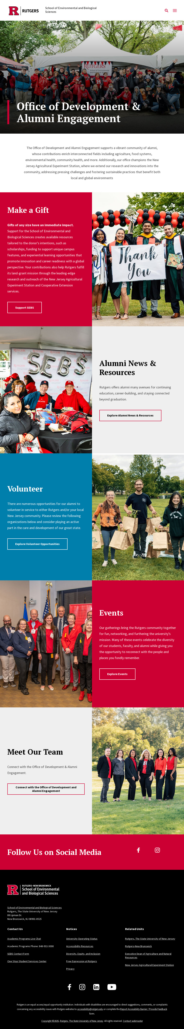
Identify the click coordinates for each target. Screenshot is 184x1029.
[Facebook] (138, 850)
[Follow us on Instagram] (82, 987)
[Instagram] (157, 850)
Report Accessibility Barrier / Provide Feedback (143, 1009)
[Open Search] (166, 11)
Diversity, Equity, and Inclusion (83, 953)
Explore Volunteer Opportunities (37, 544)
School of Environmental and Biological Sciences (34, 907)
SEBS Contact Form (18, 953)
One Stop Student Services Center (26, 961)
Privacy (70, 968)
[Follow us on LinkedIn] (96, 987)
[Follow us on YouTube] (111, 987)
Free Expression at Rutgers (81, 961)
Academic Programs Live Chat (24, 938)
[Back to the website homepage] (23, 10)
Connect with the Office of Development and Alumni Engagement (46, 789)
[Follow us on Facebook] (69, 987)
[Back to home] (32, 890)
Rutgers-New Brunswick (138, 946)
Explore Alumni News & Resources (130, 415)
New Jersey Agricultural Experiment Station (149, 965)
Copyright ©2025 (50, 1021)
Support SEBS (24, 307)
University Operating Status (81, 938)
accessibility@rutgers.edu (90, 1009)
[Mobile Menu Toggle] (175, 11)
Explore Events (117, 674)
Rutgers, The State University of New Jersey (150, 938)
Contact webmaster (133, 1021)
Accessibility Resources (79, 946)
